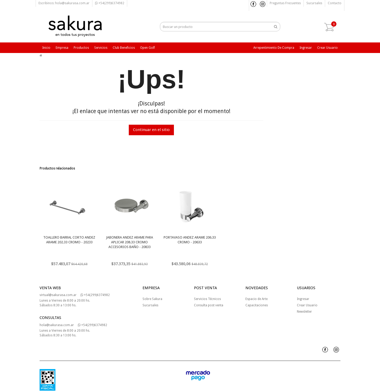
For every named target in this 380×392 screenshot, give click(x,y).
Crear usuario (327, 48)
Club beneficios (124, 48)
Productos (81, 48)
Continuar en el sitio (151, 129)
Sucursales (314, 3)
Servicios (100, 48)
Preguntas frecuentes (285, 3)
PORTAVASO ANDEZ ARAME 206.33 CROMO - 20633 (190, 239)
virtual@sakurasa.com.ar (58, 295)
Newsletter (304, 311)
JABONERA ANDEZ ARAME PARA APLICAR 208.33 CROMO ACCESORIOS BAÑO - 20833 (129, 242)
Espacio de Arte (256, 299)
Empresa (62, 48)
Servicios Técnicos (207, 299)
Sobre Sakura (152, 299)
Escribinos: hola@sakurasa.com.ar (64, 3)
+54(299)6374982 (109, 3)
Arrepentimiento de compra (273, 48)
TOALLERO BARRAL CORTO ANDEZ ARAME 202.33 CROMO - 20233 (69, 239)
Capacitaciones (256, 305)
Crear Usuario (307, 305)
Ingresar (306, 48)
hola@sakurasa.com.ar (57, 325)
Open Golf (147, 48)
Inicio (46, 48)
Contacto (334, 3)
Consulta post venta (208, 305)
